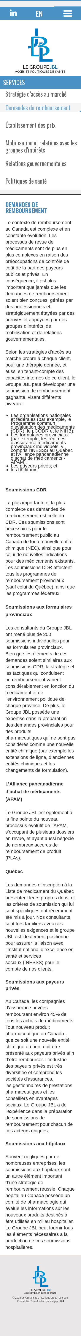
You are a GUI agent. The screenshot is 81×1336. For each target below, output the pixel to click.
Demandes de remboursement (37, 107)
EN (39, 13)
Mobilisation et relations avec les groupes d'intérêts (41, 146)
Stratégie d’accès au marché (36, 94)
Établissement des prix (30, 125)
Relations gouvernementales (36, 163)
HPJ (61, 1301)
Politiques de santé (26, 180)
